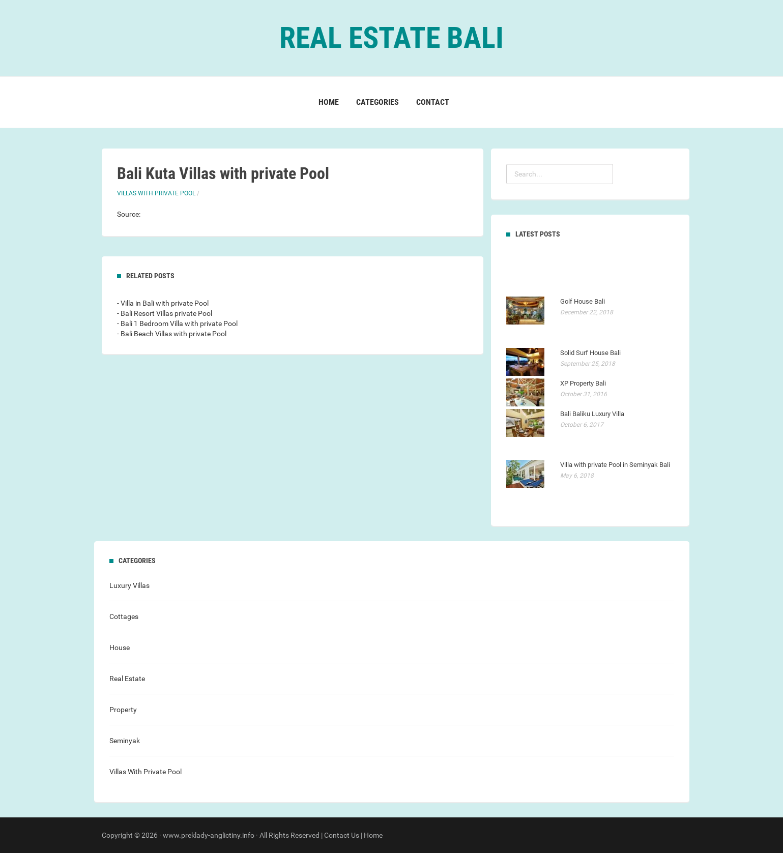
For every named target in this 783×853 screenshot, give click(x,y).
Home (328, 102)
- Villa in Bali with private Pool (163, 303)
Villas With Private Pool (156, 193)
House (119, 647)
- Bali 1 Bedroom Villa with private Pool (177, 323)
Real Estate (127, 678)
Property (123, 709)
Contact (432, 102)
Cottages (123, 616)
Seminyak (124, 741)
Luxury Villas (129, 585)
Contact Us (341, 835)
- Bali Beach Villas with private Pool (171, 334)
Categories (377, 102)
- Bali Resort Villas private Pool (164, 313)
